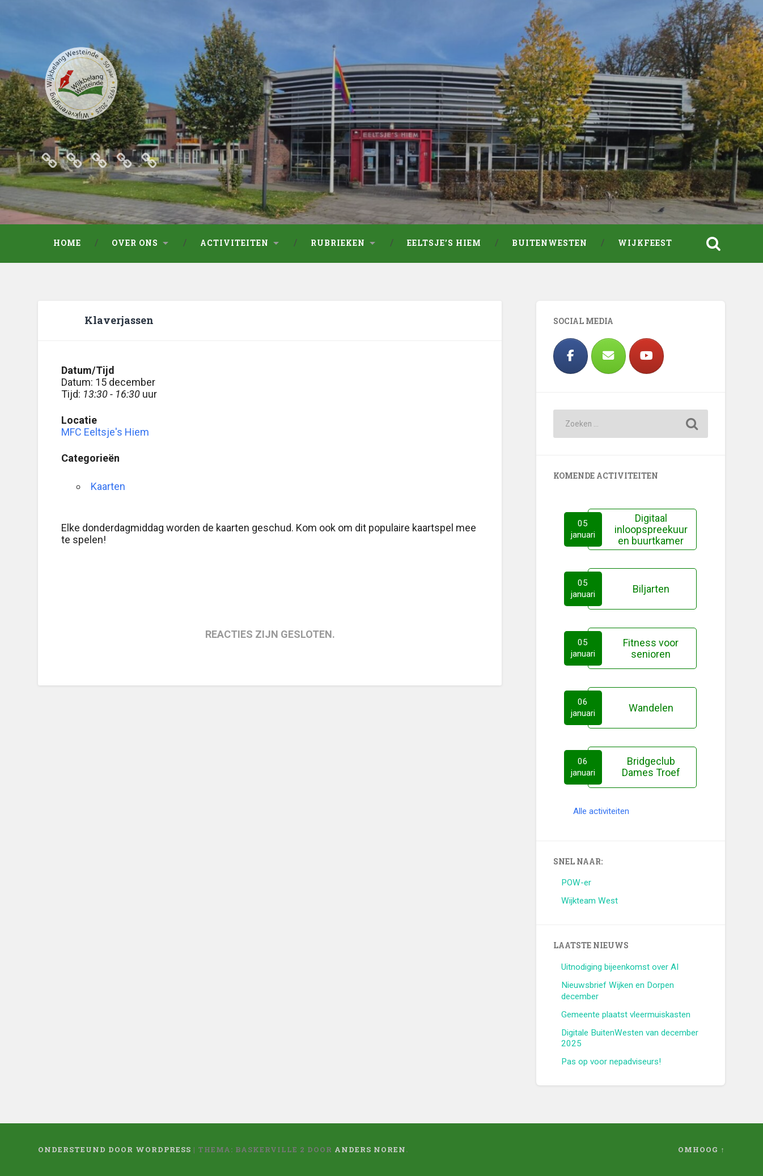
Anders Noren (370, 1149)
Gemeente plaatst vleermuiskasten (625, 1014)
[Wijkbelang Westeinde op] (684, 356)
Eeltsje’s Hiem (444, 243)
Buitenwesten (549, 243)
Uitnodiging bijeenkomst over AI (620, 967)
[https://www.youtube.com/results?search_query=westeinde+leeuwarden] (646, 356)
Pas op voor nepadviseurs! (611, 1061)
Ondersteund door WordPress (114, 1149)
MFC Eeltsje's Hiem (105, 432)
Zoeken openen (713, 243)
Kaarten (108, 486)
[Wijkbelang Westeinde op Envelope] (608, 356)
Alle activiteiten (601, 811)
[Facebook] (570, 356)
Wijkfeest (645, 243)
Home (67, 243)
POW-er (576, 882)
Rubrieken (338, 243)
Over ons (135, 243)
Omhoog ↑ (701, 1149)
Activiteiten (234, 243)
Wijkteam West (589, 901)
